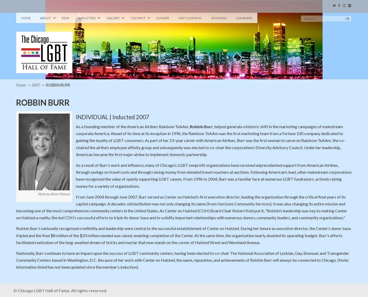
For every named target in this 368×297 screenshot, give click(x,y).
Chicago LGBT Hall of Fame (44, 43)
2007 (36, 85)
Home (21, 85)
